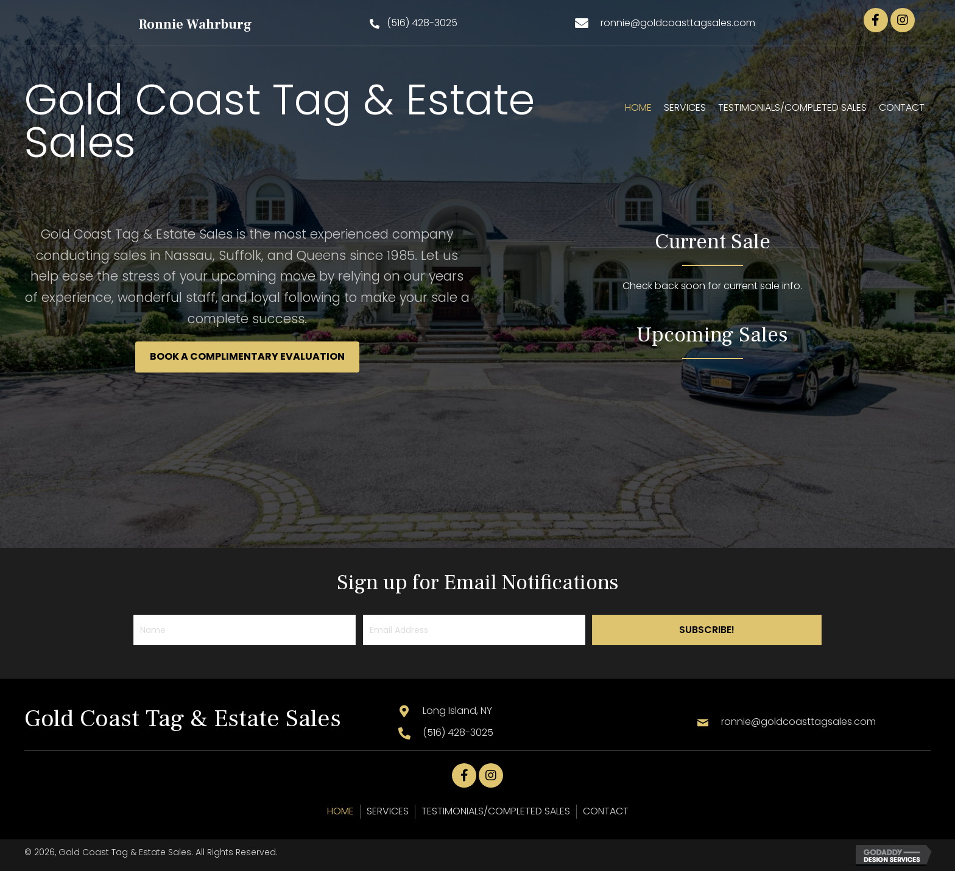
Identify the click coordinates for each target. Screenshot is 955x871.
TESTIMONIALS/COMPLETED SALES (495, 811)
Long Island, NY (457, 711)
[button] (414, 23)
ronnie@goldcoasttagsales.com (678, 23)
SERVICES (388, 811)
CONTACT (606, 811)
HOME (340, 811)
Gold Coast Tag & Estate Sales (279, 120)
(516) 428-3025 (458, 733)
